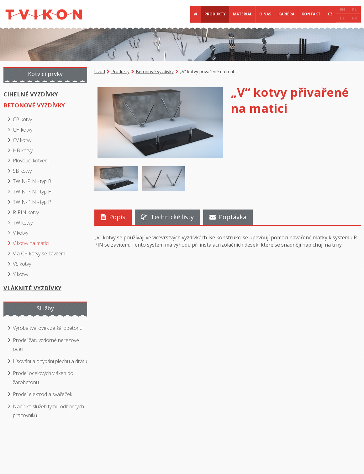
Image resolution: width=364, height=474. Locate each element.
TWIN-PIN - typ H (32, 191)
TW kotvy (23, 222)
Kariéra (286, 14)
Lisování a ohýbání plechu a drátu (50, 361)
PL (354, 9)
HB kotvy (23, 150)
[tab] (113, 217)
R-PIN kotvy (26, 212)
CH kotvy (22, 129)
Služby (45, 308)
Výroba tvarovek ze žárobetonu (47, 327)
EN (342, 9)
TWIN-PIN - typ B (32, 181)
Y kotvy (20, 274)
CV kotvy (22, 140)
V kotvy (20, 232)
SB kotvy (22, 170)
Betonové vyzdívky (155, 71)
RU (354, 18)
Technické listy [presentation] (167, 217)
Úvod (99, 71)
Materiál (242, 14)
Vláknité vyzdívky (32, 288)
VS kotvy (22, 263)
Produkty (215, 14)
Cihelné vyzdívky (30, 94)
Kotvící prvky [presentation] (45, 74)
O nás (265, 14)
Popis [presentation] (113, 217)
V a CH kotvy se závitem (39, 253)
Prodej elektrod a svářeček (42, 394)
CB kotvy (22, 119)
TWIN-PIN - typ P (32, 202)
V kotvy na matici (31, 243)
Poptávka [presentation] (227, 217)
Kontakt (311, 14)
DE (342, 18)
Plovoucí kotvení (31, 160)
